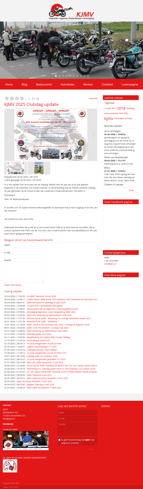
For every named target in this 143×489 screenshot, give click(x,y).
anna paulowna (111, 113)
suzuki (128, 118)
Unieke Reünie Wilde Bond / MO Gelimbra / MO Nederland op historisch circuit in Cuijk (66, 299)
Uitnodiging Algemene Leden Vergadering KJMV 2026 (51, 312)
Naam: (7, 245)
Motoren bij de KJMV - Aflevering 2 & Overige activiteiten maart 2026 (58, 318)
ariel (121, 113)
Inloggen (5, 487)
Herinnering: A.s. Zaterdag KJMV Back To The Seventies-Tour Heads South (61, 368)
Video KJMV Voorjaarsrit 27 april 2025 (44, 387)
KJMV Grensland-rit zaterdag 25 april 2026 (46, 302)
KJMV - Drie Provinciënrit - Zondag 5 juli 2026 (47, 327)
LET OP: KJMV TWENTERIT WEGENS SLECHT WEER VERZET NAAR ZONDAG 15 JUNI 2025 (68, 372)
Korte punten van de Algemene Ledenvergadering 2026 (52, 308)
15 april (107, 108)
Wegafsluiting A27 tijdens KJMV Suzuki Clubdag (48, 337)
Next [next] (139, 50)
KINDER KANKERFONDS (34, 457)
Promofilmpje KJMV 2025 (38, 340)
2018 (121, 108)
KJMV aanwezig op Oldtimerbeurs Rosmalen (47, 331)
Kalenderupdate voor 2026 (39, 334)
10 (88, 76)
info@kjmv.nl (110, 263)
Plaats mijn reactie (12, 285)
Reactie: (8, 260)
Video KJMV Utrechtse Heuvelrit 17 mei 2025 (47, 378)
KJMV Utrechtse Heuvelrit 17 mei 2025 (34, 381)
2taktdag (130, 108)
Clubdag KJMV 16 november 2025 (42, 356)
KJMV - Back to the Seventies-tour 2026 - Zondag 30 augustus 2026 (58, 324)
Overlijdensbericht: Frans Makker (42, 349)
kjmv (108, 118)
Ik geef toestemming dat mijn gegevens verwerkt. (78, 441)
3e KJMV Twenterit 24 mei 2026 (41, 296)
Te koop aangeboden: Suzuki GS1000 (44, 343)
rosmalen (119, 118)
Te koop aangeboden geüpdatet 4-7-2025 (46, 359)
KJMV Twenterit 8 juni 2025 (39, 375)
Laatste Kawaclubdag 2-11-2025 (42, 346)
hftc (126, 113)
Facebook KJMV (10, 429)
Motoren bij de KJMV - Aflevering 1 (43, 321)
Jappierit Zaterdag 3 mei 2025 (40, 384)
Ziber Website (14, 487)
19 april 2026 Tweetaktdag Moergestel (44, 305)
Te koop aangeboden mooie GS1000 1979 (46, 353)
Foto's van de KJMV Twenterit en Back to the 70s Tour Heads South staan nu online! (66, 365)
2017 (114, 108)
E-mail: (7, 252)
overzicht (93, 98)
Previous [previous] (3, 50)
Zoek (131, 190)
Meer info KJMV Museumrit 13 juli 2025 (45, 362)
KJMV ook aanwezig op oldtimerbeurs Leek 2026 (49, 315)
